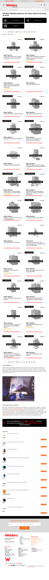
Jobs (21, 539)
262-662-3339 (20, 550)
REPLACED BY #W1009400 (35, 233)
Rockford (20, 552)
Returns (29, 566)
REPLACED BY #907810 (35, 103)
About (21, 540)
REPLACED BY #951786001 (13, 344)
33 (29, 31)
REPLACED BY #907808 (35, 155)
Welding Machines (34, 537)
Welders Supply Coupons (25, 538)
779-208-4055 (20, 555)
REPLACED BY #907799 (13, 155)
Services (21, 536)
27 (14, 31)
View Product (43, 439)
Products (21, 537)
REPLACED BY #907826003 (35, 261)
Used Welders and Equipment (36, 541)
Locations (22, 543)
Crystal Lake (7, 552)
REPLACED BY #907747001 (13, 233)
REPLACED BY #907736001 (35, 182)
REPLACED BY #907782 (13, 316)
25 (9, 31)
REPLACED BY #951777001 (35, 344)
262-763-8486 (34, 550)
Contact (21, 542)
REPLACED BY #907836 (13, 207)
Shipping (33, 566)
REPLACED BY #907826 (35, 129)
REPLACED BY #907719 (13, 103)
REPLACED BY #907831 (13, 261)
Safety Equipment (34, 542)
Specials (32, 543)
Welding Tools (33, 544)
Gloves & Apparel (34, 540)
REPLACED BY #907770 (35, 76)
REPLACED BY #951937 (13, 47)
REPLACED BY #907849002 (35, 316)
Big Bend (20, 548)
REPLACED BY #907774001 (13, 182)
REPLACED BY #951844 (13, 288)
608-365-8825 (7, 550)
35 (34, 31)
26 (11, 31)
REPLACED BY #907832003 (35, 288)
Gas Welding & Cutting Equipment (37, 539)
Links (21, 541)
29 (19, 31)
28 (16, 31)
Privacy (31, 566)
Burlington (34, 548)
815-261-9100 (7, 555)
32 (26, 31)
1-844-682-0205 (7, 539)
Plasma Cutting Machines (35, 538)
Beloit (6, 548)
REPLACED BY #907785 (13, 129)
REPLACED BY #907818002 (13, 76)
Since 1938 (14, 6)
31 (24, 31)
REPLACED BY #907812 (35, 207)
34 (31, 31)
